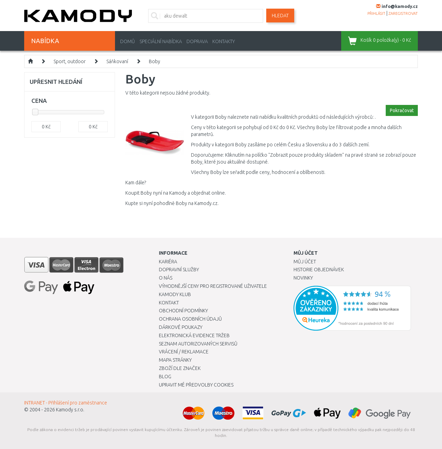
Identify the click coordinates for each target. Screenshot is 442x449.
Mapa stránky (175, 360)
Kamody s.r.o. (70, 409)
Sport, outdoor (70, 61)
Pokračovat (402, 110)
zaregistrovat (403, 13)
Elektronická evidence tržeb (194, 335)
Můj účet (305, 261)
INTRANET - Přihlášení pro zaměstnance (65, 403)
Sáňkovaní (117, 61)
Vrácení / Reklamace (184, 351)
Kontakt (169, 302)
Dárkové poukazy (180, 327)
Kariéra (168, 261)
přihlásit (376, 13)
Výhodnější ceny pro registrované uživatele (213, 286)
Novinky (303, 278)
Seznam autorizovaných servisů (198, 343)
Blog (165, 376)
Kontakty (223, 41)
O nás (165, 278)
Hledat (280, 15)
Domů (127, 41)
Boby (154, 61)
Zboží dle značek (180, 368)
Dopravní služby (179, 269)
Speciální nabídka (161, 41)
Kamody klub (175, 294)
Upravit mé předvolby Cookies (196, 385)
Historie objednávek (319, 269)
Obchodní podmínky (183, 310)
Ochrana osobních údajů (190, 319)
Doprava (197, 41)
